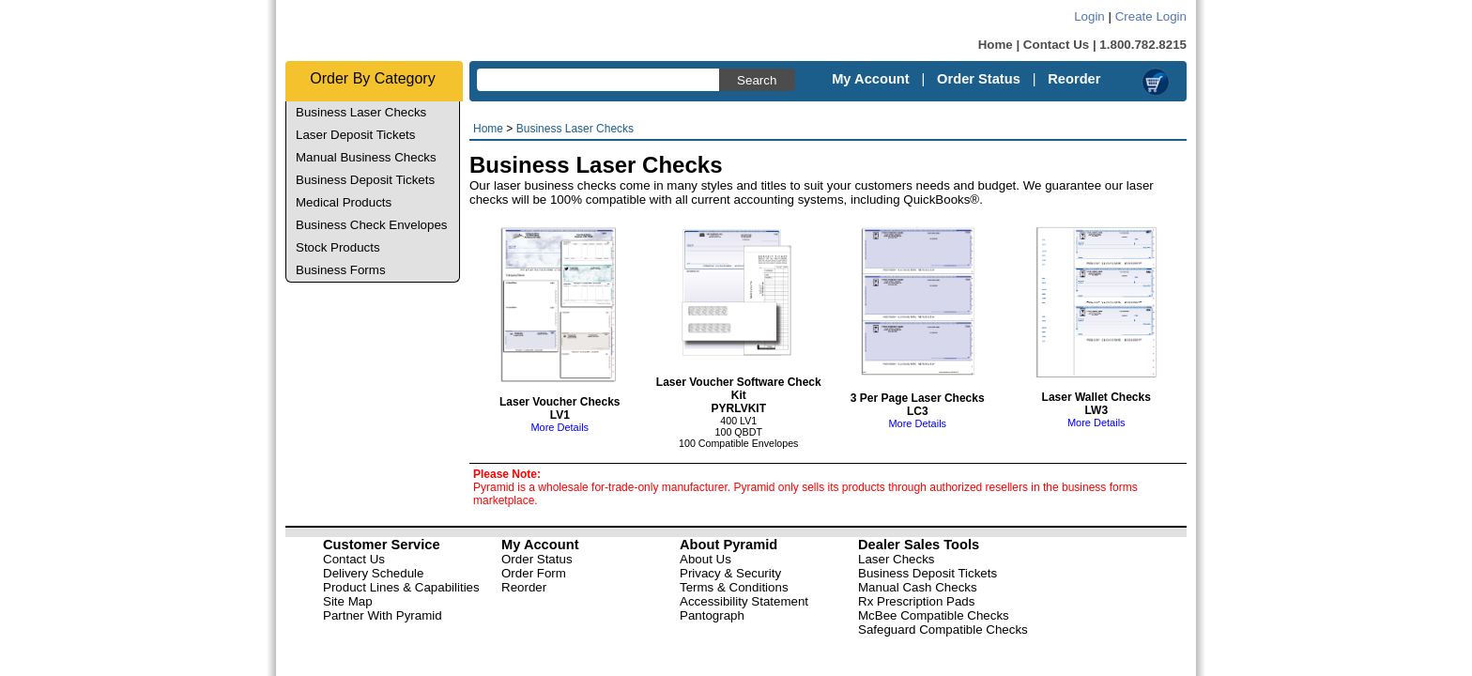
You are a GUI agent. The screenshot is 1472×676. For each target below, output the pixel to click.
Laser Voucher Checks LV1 (559, 397)
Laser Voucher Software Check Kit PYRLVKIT (738, 383)
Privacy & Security (730, 573)
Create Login (1151, 16)
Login (1089, 16)
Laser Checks (896, 559)
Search (756, 80)
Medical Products (343, 202)
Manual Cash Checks (917, 587)
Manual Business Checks (366, 157)
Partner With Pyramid (382, 615)
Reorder (1074, 78)
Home (995, 45)
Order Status (978, 78)
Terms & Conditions (734, 587)
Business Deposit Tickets (365, 180)
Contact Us (1056, 45)
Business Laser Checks (361, 112)
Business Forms (341, 270)
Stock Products (338, 247)
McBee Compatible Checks (933, 615)
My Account (871, 78)
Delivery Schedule (373, 573)
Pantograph (712, 615)
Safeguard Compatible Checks (943, 629)
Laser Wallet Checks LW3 (1096, 392)
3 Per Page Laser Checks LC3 (918, 393)
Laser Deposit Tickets (355, 135)
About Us (705, 559)
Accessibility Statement (744, 601)
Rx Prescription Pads (916, 601)
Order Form (533, 573)
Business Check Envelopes (372, 225)
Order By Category (372, 78)
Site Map (348, 601)
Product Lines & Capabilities (401, 587)
